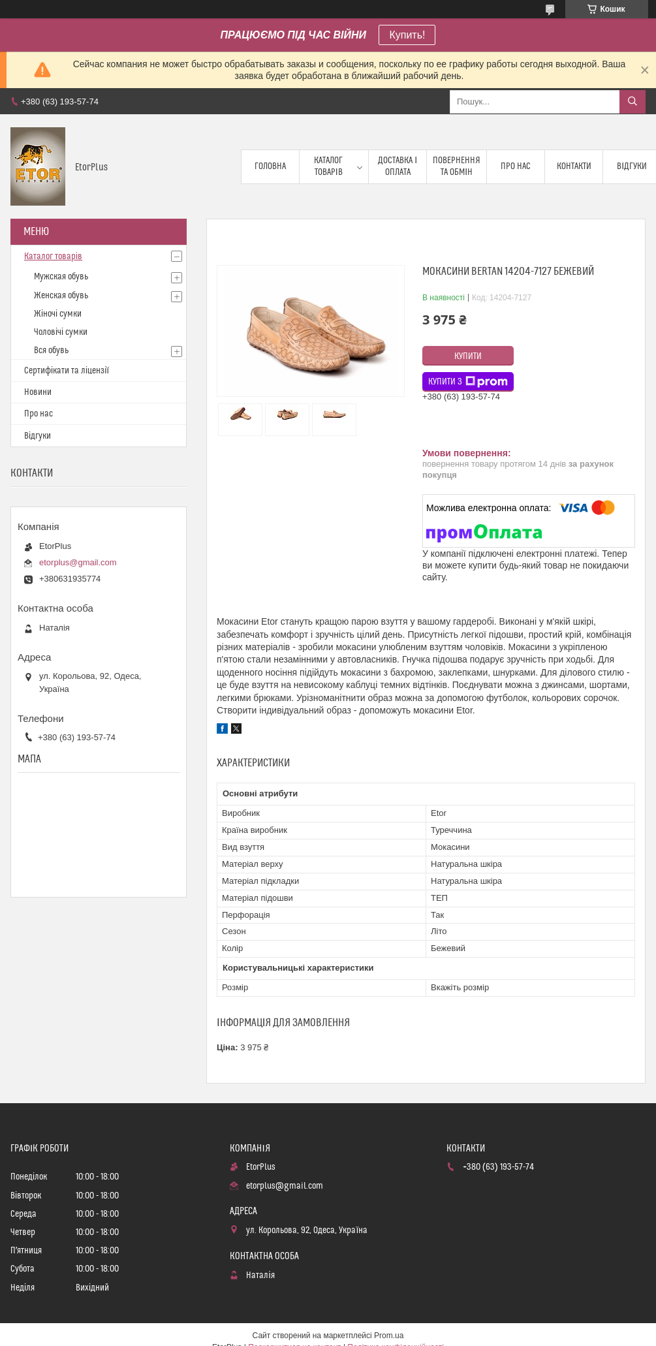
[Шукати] (632, 102)
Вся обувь (51, 350)
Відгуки (37, 436)
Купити (468, 356)
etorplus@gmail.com (78, 562)
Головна (270, 166)
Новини (38, 392)
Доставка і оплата (397, 166)
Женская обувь (61, 295)
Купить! (407, 34)
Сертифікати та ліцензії (66, 371)
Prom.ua (388, 1335)
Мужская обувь (61, 277)
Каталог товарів (328, 166)
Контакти (574, 166)
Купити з (468, 382)
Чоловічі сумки (60, 332)
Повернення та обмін (456, 166)
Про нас (516, 166)
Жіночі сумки (58, 314)
